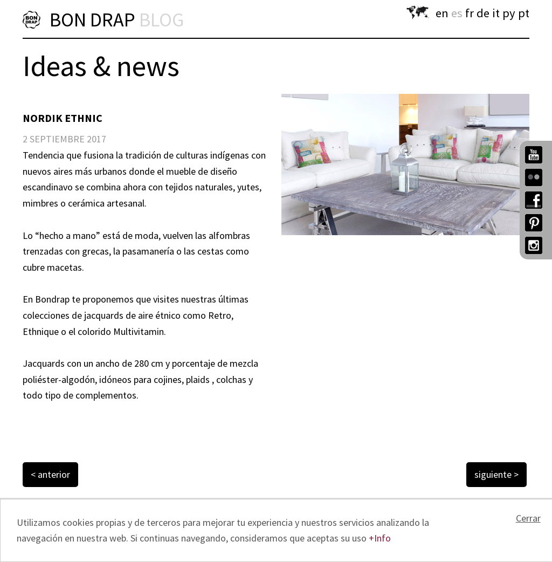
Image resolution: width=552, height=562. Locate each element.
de (483, 12)
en (442, 12)
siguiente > (496, 474)
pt (523, 12)
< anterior (50, 474)
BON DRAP (117, 20)
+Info (380, 538)
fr (469, 12)
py (508, 12)
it (496, 12)
